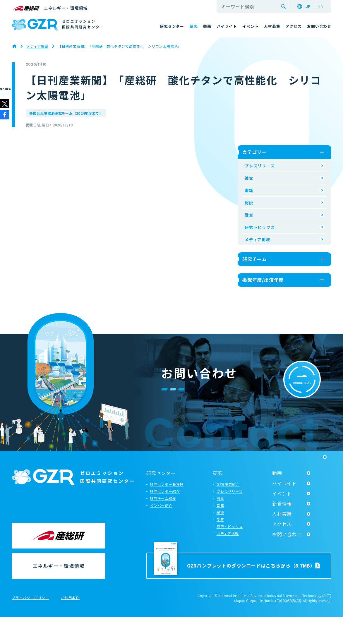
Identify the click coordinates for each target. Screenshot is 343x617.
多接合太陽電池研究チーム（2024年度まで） (66, 113)
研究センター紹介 (165, 491)
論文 (249, 178)
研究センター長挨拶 (166, 484)
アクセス (281, 523)
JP (308, 6)
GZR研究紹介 (228, 484)
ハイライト (284, 483)
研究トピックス (260, 227)
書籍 (249, 190)
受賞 (249, 215)
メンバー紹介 (161, 505)
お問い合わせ (287, 534)
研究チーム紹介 (163, 498)
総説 (249, 202)
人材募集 (282, 513)
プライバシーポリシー (30, 598)
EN (320, 6)
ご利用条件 (70, 598)
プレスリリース (260, 166)
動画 (277, 473)
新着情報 (282, 503)
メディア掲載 (257, 239)
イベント (282, 493)
